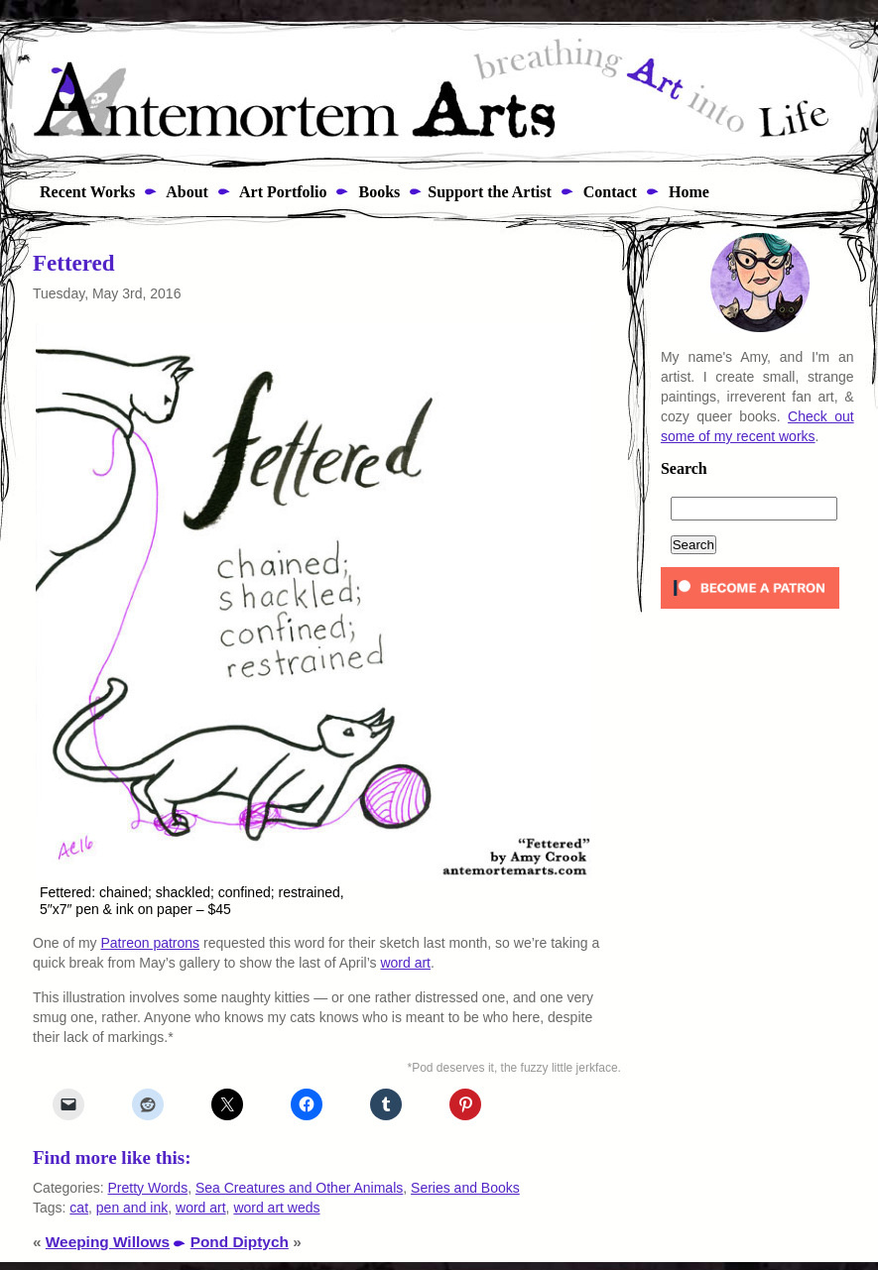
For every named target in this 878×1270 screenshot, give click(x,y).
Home (687, 191)
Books (377, 191)
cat (78, 1207)
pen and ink (132, 1207)
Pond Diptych (239, 1241)
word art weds (276, 1207)
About (185, 191)
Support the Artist (489, 191)
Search (684, 469)
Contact (608, 191)
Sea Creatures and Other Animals (299, 1188)
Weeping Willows (108, 1241)
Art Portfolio (281, 191)
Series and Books (465, 1188)
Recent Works (81, 191)
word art (405, 963)
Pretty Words (147, 1188)
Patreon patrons (149, 943)
